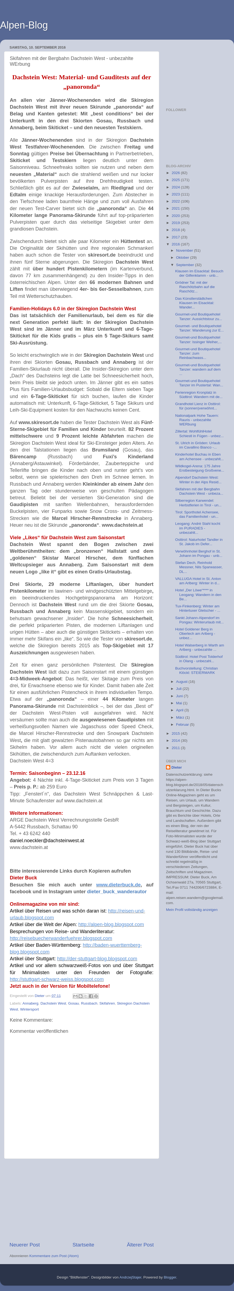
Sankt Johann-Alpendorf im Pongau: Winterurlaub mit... (199, 620)
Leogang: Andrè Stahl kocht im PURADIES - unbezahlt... (197, 528)
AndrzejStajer (130, 1277)
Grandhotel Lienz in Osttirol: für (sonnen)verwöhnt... (198, 406)
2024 (176, 187)
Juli (179, 689)
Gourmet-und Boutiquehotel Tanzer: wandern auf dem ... (198, 369)
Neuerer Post (25, 1245)
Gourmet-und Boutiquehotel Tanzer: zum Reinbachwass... (197, 353)
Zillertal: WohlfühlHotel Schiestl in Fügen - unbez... (199, 433)
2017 (176, 237)
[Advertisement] (81, 1200)
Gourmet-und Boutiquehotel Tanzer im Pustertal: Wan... (199, 383)
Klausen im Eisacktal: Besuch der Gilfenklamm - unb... (199, 273)
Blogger (170, 1277)
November (185, 250)
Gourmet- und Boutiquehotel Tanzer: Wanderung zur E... (199, 328)
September (185, 265)
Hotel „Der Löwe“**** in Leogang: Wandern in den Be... (198, 594)
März (180, 717)
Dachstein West (53, 1003)
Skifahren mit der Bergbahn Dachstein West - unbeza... (199, 491)
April (180, 710)
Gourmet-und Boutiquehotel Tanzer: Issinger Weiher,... (198, 339)
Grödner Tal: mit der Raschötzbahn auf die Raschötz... (195, 286)
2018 (176, 230)
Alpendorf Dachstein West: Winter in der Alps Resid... (198, 479)
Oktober (183, 257)
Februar (183, 724)
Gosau (73, 1003)
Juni (180, 696)
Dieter (176, 767)
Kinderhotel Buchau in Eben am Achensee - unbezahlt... (199, 456)
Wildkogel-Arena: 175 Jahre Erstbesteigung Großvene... (199, 468)
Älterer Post (140, 1245)
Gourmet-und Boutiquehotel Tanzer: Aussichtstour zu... (198, 316)
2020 (176, 216)
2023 (176, 194)
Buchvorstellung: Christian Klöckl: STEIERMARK (196, 670)
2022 (176, 201)
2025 (176, 180)
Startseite (83, 1245)
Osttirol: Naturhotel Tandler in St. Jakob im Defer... (199, 542)
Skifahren (107, 1003)
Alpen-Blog (24, 25)
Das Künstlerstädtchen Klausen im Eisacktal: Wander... (194, 302)
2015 (176, 733)
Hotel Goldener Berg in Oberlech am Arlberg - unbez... (195, 633)
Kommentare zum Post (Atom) (54, 1256)
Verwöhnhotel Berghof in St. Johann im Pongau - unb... (198, 553)
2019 (176, 223)
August (182, 682)
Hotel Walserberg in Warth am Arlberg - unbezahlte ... (199, 647)
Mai (179, 703)
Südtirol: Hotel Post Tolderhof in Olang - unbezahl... (199, 659)
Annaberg (31, 1003)
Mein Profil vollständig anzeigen (192, 910)
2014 (176, 740)
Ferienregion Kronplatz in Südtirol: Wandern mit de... (199, 394)
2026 (176, 173)
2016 (176, 244)
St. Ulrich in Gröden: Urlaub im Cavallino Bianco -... (197, 445)
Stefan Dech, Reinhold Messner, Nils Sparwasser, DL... (199, 567)
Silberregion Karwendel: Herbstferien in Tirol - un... (198, 502)
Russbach (89, 1003)
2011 (176, 748)
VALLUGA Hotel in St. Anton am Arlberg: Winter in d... (198, 581)
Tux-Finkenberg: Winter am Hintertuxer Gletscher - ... (197, 608)
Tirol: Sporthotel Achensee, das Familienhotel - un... (197, 514)
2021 (176, 208)
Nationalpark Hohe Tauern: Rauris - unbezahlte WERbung (197, 420)
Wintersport (29, 1009)
